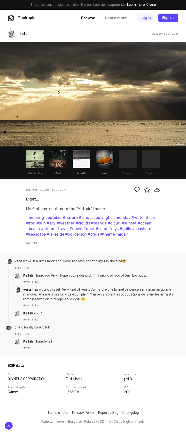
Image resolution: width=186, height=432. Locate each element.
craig (19, 327)
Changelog (130, 413)
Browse (88, 18)
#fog (30, 223)
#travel (62, 228)
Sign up (168, 18)
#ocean (144, 223)
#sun (41, 223)
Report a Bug (108, 413)
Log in (145, 18)
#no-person (76, 234)
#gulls (125, 228)
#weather (65, 223)
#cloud (114, 223)
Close (151, 5)
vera (19, 261)
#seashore (141, 228)
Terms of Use (57, 413)
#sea (150, 217)
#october (53, 217)
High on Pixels (134, 422)
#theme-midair (114, 234)
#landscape (89, 217)
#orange (99, 223)
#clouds (82, 223)
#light (106, 217)
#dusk (89, 228)
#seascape (36, 234)
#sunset (129, 223)
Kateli (28, 275)
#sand (101, 228)
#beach (33, 228)
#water (138, 217)
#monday (122, 217)
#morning (35, 217)
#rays (113, 228)
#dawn (76, 228)
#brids (93, 234)
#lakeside (55, 234)
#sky (51, 223)
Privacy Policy (83, 413)
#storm (47, 228)
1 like (26, 267)
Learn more (136, 5)
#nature (70, 217)
